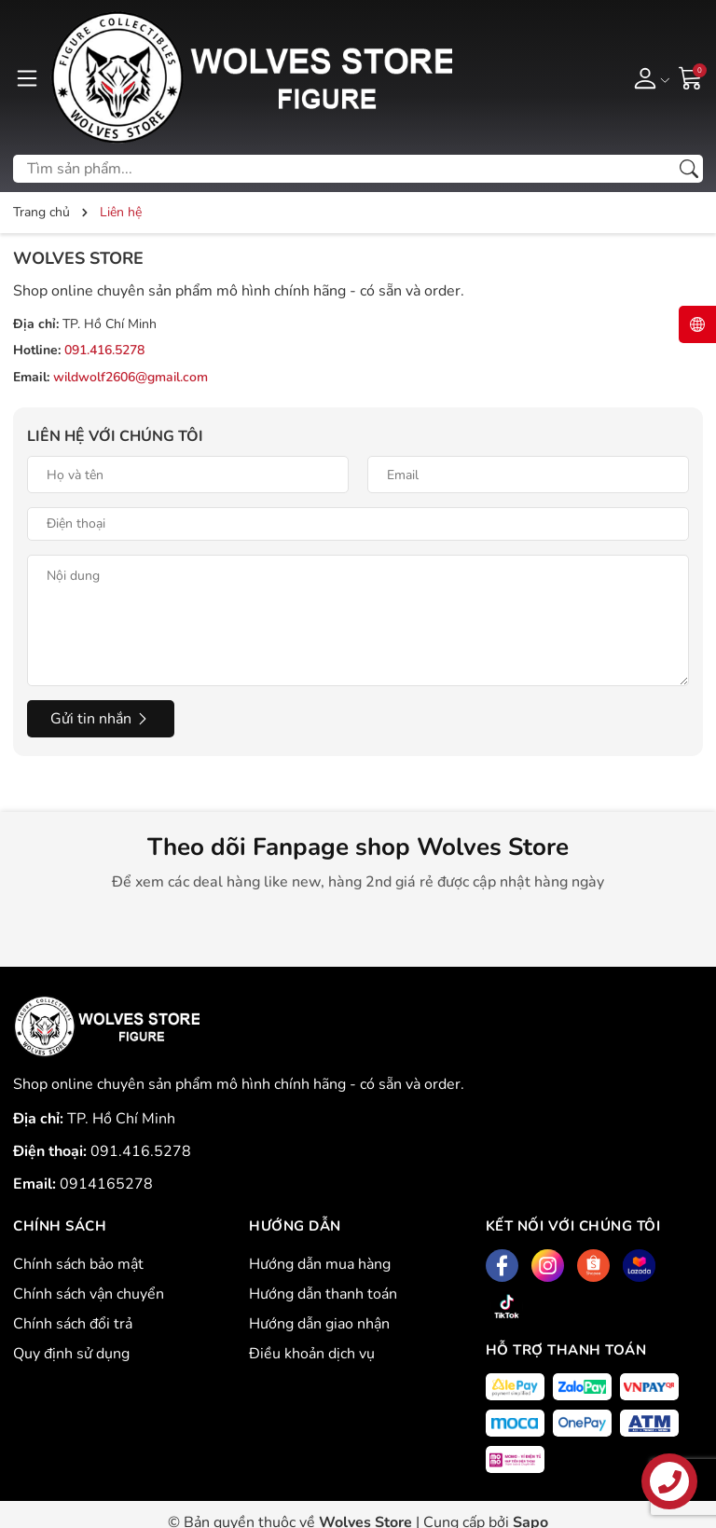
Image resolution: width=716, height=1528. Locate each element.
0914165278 (106, 1184)
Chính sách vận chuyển (88, 1294)
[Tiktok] (506, 1306)
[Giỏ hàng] (691, 76)
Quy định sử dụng (71, 1353)
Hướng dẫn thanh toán (323, 1294)
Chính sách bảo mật (78, 1264)
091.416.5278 (104, 350)
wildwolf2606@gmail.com (130, 377)
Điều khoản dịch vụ (312, 1353)
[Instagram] (547, 1265)
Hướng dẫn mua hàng (320, 1264)
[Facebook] (502, 1265)
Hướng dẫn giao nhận (319, 1324)
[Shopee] (593, 1265)
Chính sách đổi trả (72, 1324)
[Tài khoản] (648, 77)
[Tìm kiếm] (689, 169)
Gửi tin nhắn (100, 719)
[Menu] (27, 77)
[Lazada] (639, 1265)
